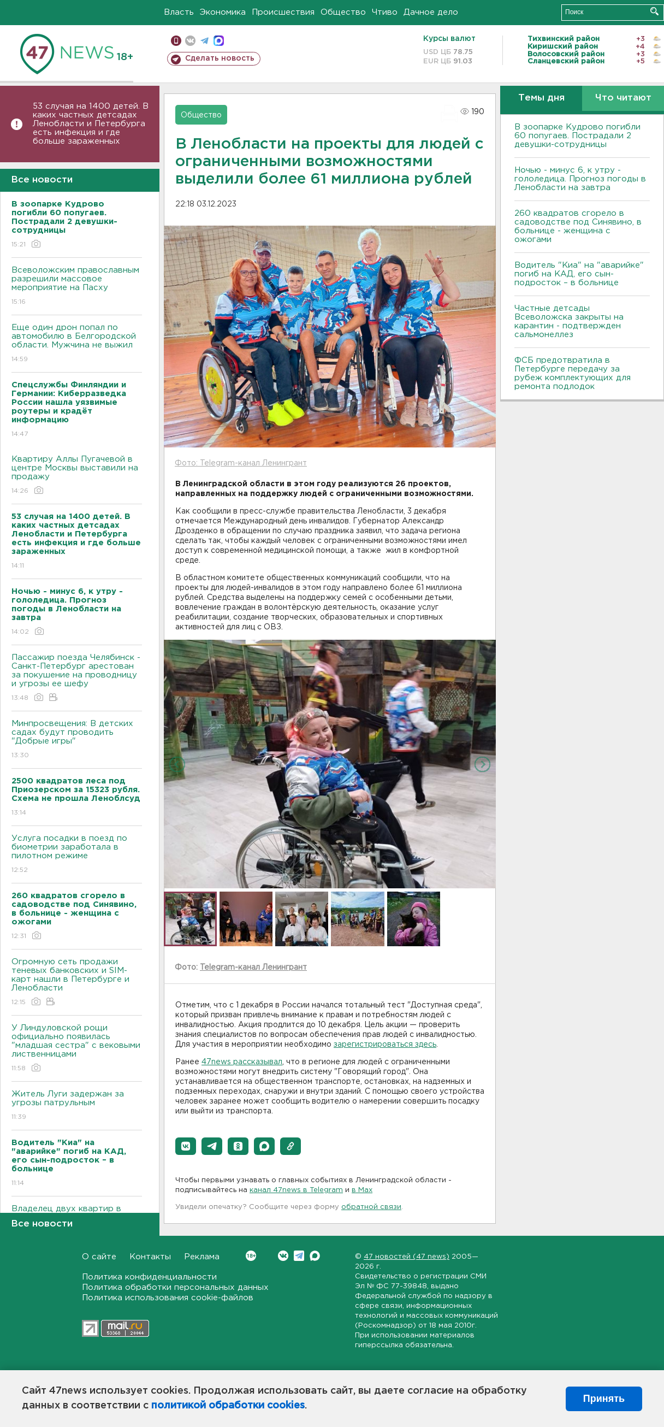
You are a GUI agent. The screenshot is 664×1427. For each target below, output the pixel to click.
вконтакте (190, 41)
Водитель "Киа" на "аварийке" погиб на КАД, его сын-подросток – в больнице (579, 274)
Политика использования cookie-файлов (167, 1297)
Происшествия (283, 12)
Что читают (623, 98)
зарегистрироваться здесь (385, 1044)
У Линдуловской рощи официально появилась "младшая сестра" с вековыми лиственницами (76, 1048)
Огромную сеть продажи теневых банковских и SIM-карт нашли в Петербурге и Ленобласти (76, 982)
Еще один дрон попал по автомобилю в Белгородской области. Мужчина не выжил (76, 344)
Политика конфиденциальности (149, 1277)
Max (315, 1256)
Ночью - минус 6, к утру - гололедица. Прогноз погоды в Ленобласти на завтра (580, 179)
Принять (604, 1398)
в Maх (362, 1190)
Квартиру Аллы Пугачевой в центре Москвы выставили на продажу (76, 476)
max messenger (219, 41)
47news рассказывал (241, 1062)
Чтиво (385, 12)
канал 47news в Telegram (296, 1190)
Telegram (299, 1256)
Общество (343, 12)
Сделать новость (219, 58)
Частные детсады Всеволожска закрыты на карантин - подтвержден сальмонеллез (569, 321)
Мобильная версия (176, 41)
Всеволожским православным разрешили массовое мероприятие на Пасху (76, 286)
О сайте (99, 1256)
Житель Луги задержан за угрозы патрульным (76, 1106)
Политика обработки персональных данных (175, 1287)
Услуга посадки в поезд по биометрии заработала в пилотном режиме (76, 855)
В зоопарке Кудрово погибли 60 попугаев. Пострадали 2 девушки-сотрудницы (577, 135)
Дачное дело (431, 12)
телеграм (204, 41)
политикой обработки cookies (228, 1405)
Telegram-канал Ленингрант (253, 967)
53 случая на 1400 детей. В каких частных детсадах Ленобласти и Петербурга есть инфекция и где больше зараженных (91, 124)
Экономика (223, 12)
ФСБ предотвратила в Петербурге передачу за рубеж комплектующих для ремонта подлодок (572, 373)
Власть (179, 12)
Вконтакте (251, 1256)
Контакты (150, 1256)
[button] (185, 1146)
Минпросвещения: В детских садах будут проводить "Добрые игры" (76, 740)
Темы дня (541, 98)
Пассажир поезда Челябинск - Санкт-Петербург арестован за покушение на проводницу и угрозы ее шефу (76, 678)
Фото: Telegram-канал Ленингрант (241, 463)
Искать (654, 11)
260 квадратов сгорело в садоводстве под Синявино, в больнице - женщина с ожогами (578, 226)
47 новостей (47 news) (406, 1257)
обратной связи (371, 1207)
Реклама (202, 1256)
